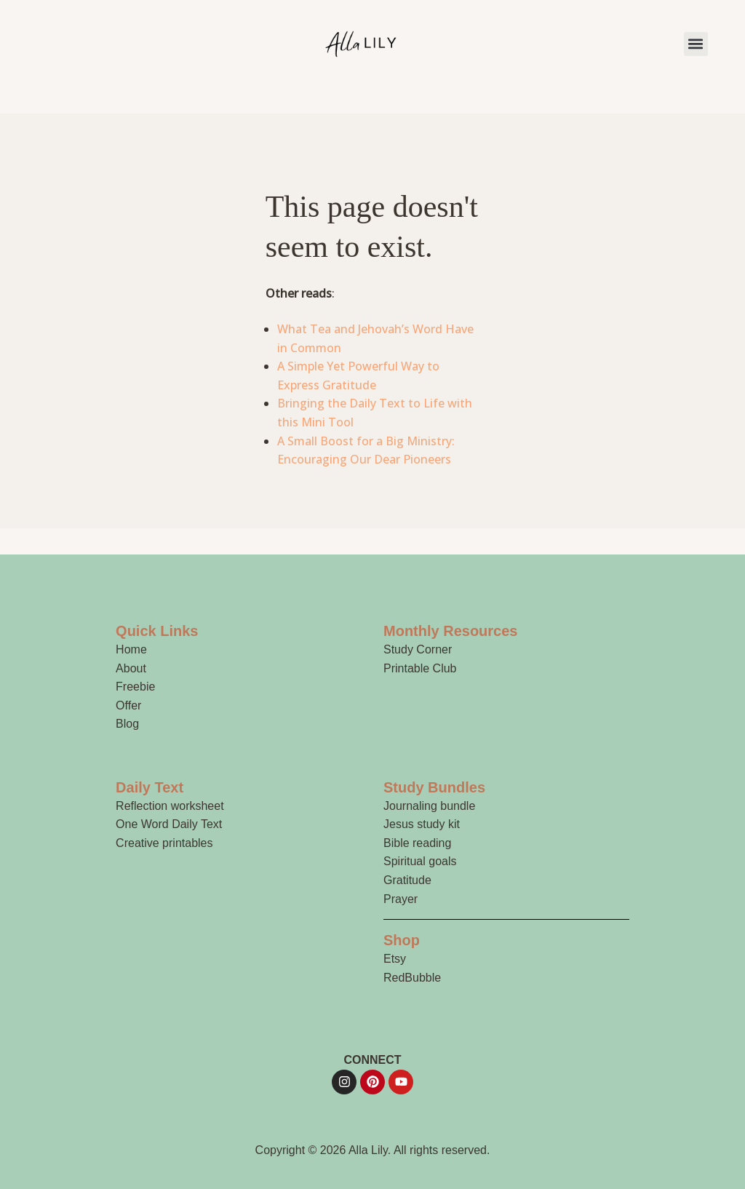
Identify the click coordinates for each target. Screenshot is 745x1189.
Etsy (394, 959)
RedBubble (412, 977)
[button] (696, 44)
